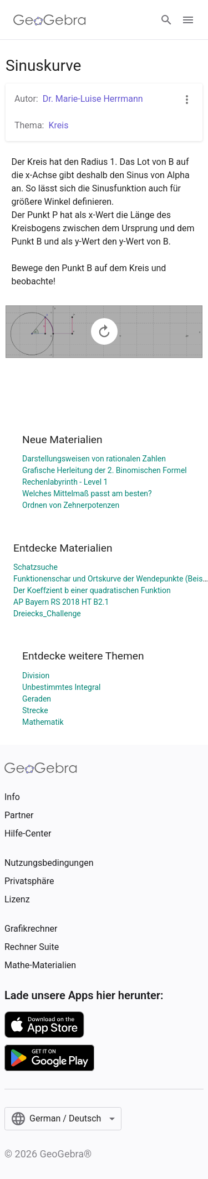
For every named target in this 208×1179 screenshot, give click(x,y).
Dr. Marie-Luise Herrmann (93, 99)
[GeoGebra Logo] (49, 19)
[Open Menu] (188, 20)
